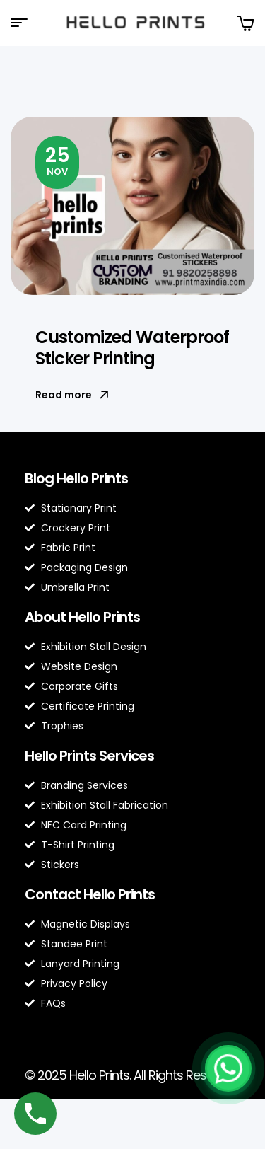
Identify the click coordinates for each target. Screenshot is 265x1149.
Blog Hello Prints (76, 478)
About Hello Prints (82, 617)
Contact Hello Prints (90, 894)
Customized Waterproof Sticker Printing (132, 347)
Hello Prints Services (89, 756)
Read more (72, 395)
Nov (57, 160)
